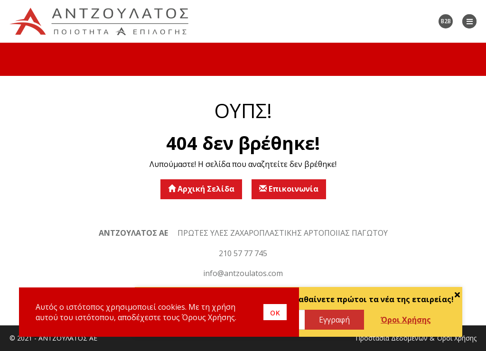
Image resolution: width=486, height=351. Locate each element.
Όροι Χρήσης (406, 319)
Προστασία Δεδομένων (391, 337)
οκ (275, 312)
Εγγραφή (334, 319)
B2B (446, 21)
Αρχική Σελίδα (201, 189)
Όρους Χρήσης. (209, 317)
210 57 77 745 (243, 253)
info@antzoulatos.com (243, 273)
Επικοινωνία (288, 189)
